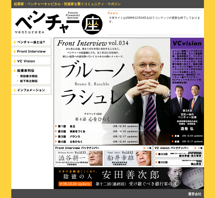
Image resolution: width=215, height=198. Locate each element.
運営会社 (194, 194)
